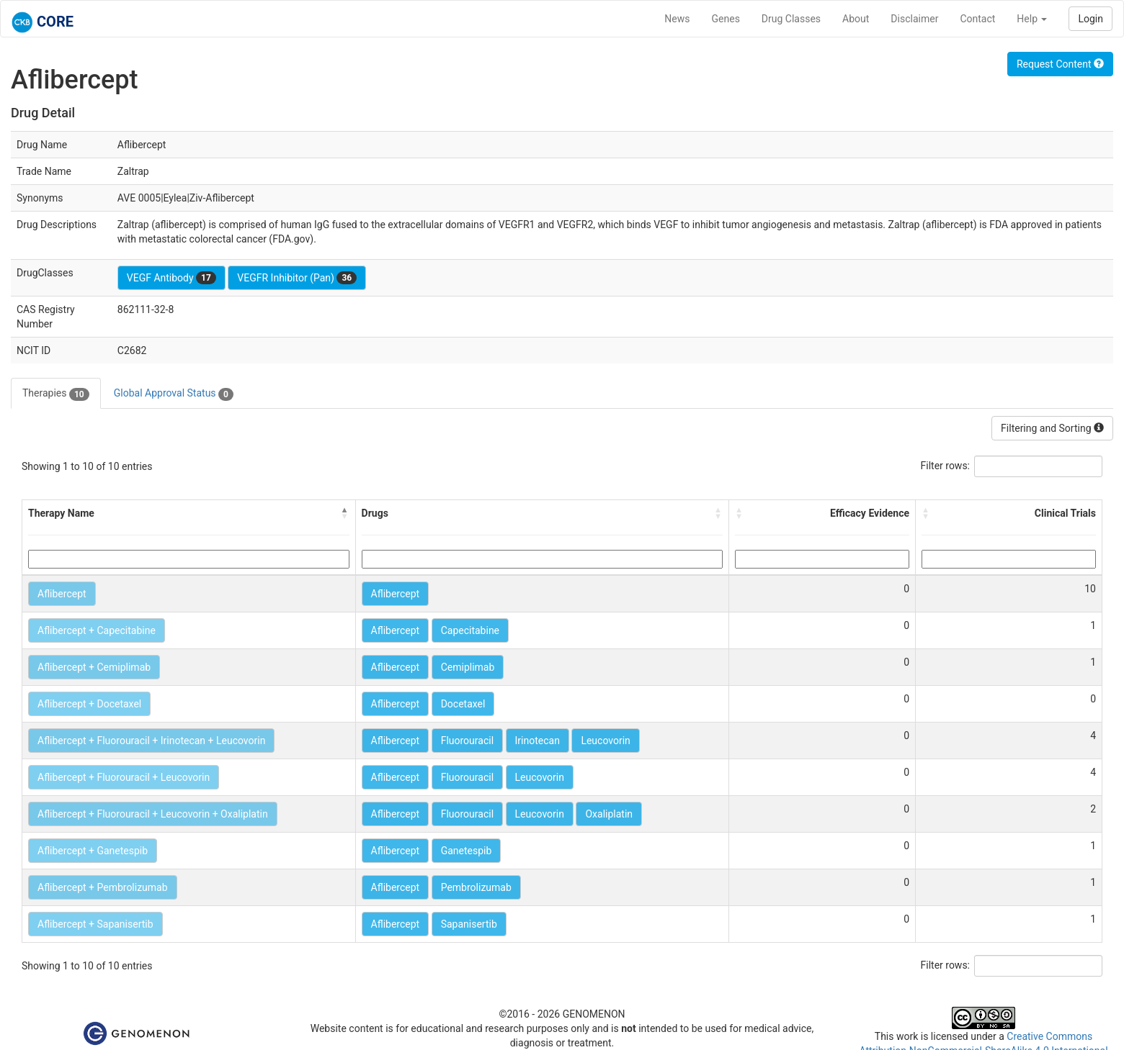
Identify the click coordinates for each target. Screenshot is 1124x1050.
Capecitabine (470, 630)
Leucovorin (605, 740)
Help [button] (1032, 18)
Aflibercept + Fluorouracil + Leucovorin (123, 777)
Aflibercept (61, 593)
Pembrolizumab (476, 887)
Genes (726, 18)
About (855, 18)
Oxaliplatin (609, 814)
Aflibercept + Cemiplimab (94, 667)
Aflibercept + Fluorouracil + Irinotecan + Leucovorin (151, 740)
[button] (345, 513)
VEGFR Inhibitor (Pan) (297, 277)
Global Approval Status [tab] (173, 393)
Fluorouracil (467, 740)
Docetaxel (463, 704)
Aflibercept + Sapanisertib (95, 924)
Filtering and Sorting (1052, 428)
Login (1090, 18)
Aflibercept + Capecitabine (96, 630)
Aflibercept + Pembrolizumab (102, 887)
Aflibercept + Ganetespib (92, 850)
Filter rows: (946, 465)
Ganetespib (466, 850)
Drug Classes (791, 18)
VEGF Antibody (171, 277)
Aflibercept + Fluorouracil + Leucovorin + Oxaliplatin (152, 814)
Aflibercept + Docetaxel (89, 704)
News (677, 18)
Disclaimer (914, 18)
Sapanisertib (469, 924)
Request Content (1060, 64)
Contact (977, 18)
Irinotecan (537, 740)
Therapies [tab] (55, 393)
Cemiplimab (468, 667)
